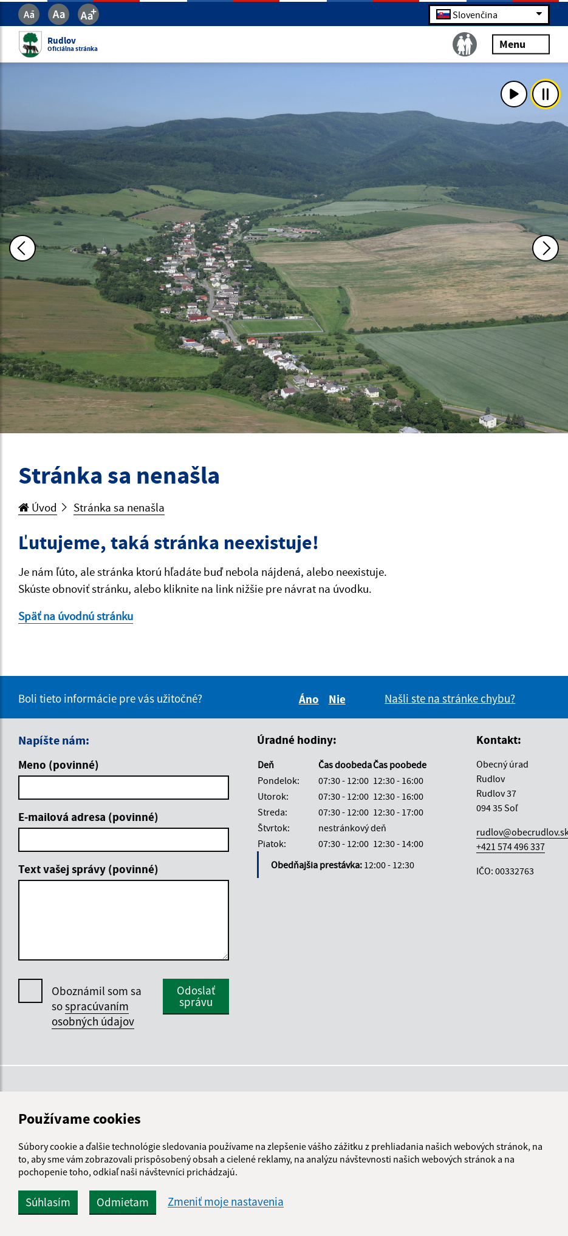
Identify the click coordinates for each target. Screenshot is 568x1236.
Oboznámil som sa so (97, 1006)
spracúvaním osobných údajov (93, 1013)
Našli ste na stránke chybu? (450, 698)
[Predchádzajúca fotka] (22, 248)
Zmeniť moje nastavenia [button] (226, 1201)
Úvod (37, 507)
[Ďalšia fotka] (545, 248)
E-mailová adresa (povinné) (88, 816)
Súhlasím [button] (48, 1202)
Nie (339, 699)
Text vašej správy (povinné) (88, 869)
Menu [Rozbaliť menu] (520, 44)
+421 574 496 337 (510, 846)
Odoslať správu (196, 996)
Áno (311, 699)
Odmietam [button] (123, 1202)
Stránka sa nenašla (119, 507)
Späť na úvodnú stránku (75, 616)
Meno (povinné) (58, 764)
